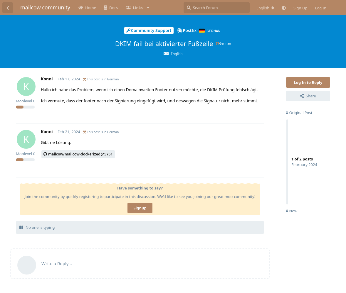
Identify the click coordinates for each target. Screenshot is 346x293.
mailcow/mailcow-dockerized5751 (78, 153)
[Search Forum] (217, 7)
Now (291, 210)
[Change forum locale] (265, 8)
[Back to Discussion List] (7, 7)
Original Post (299, 112)
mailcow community (45, 7)
